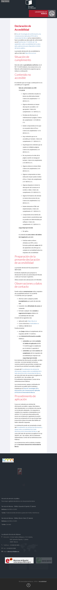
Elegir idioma (5, 1)
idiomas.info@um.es (13, 551)
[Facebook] (28, 585)
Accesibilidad (42, 581)
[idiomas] (42, 13)
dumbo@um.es (34, 323)
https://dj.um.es (32, 321)
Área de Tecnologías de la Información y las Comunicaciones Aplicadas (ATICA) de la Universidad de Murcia (28, 36)
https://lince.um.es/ (30, 53)
